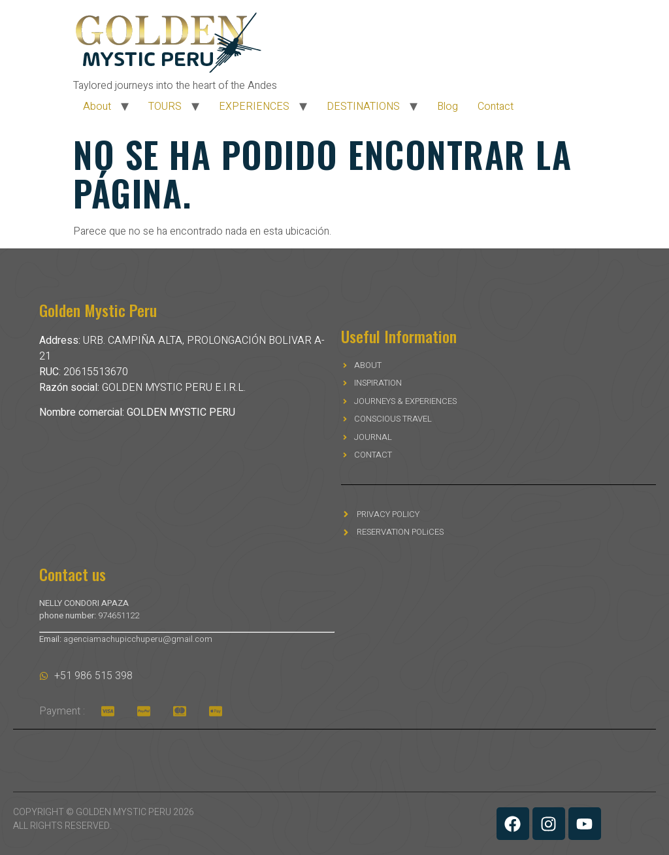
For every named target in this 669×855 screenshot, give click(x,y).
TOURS (165, 106)
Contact (496, 106)
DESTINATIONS (363, 106)
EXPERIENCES (254, 106)
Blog (447, 106)
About (97, 106)
